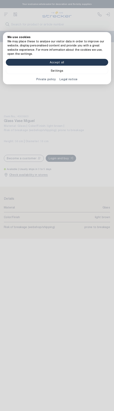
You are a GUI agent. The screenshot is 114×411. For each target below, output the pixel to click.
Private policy (46, 79)
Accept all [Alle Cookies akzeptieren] (57, 62)
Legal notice (69, 79)
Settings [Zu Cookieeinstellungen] (57, 70)
